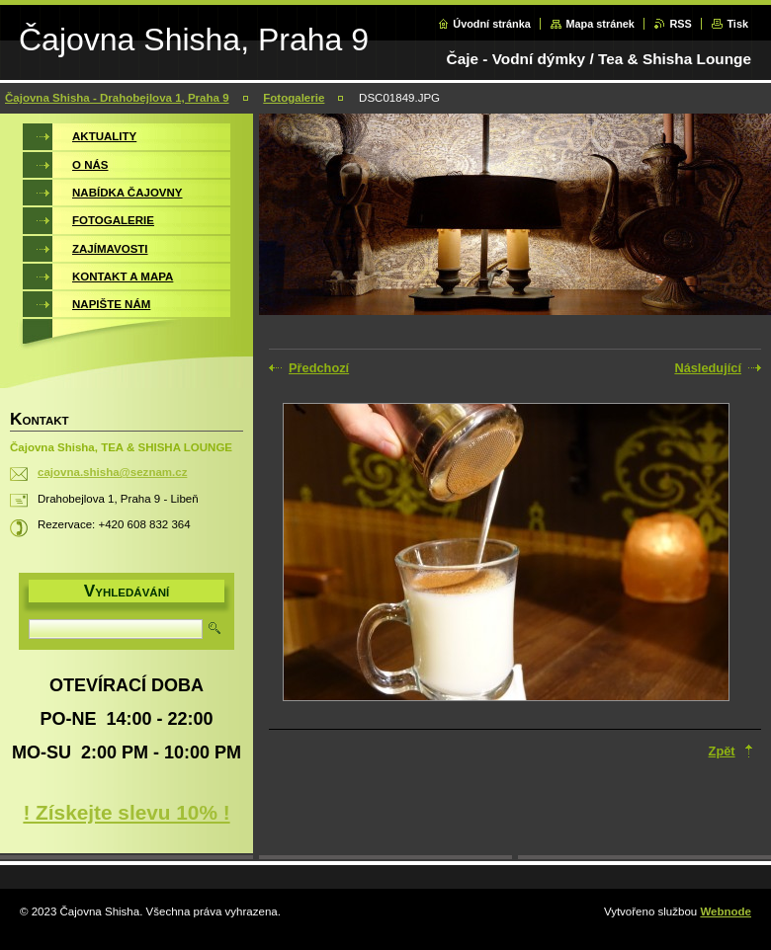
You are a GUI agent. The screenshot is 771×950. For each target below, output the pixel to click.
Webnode (725, 911)
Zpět (722, 751)
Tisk (737, 24)
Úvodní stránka (492, 24)
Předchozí (319, 367)
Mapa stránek (600, 24)
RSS (680, 24)
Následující (707, 367)
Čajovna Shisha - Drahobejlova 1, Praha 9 (117, 98)
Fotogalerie (293, 98)
